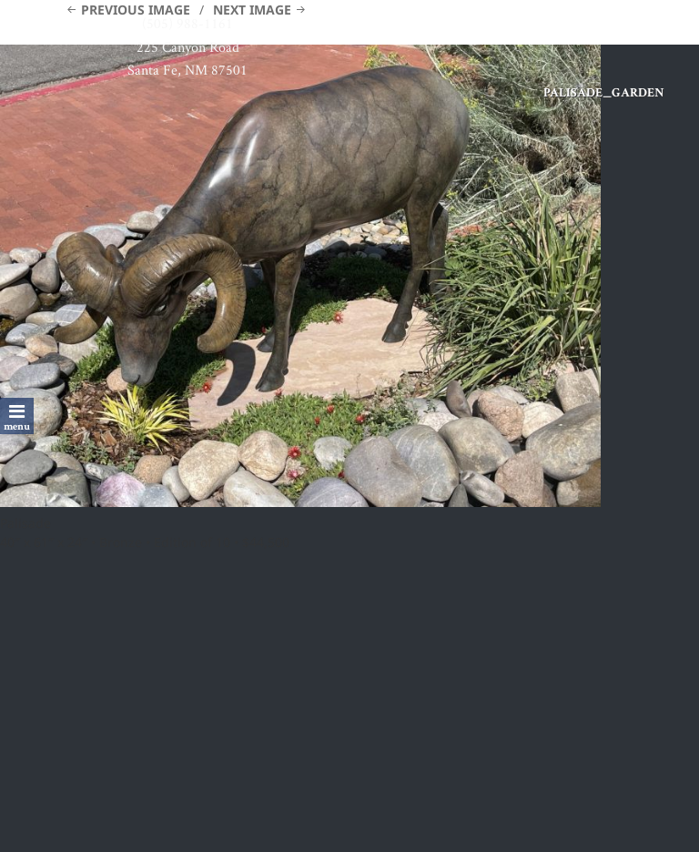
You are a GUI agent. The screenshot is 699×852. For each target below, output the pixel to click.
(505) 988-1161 (187, 23)
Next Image (252, 9)
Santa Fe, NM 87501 (187, 69)
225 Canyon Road (188, 46)
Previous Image (135, 9)
